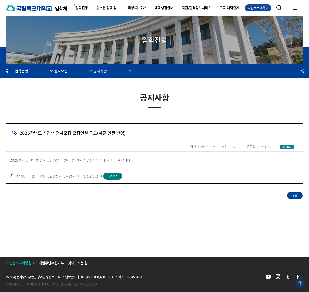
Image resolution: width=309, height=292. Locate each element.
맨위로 (300, 283)
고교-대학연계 (229, 7)
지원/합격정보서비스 (196, 7)
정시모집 (61, 71)
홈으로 (7, 71)
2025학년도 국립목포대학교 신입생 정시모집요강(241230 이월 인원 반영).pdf (59, 176)
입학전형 (81, 7)
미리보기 (113, 176)
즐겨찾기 (288, 71)
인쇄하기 (274, 71)
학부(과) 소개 (137, 7)
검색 (279, 8)
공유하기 (302, 71)
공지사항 (100, 71)
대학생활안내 (163, 7)
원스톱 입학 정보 (108, 7)
